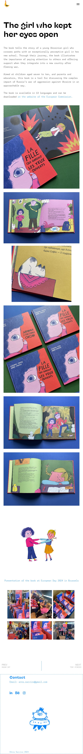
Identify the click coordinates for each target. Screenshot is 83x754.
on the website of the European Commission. (45, 97)
